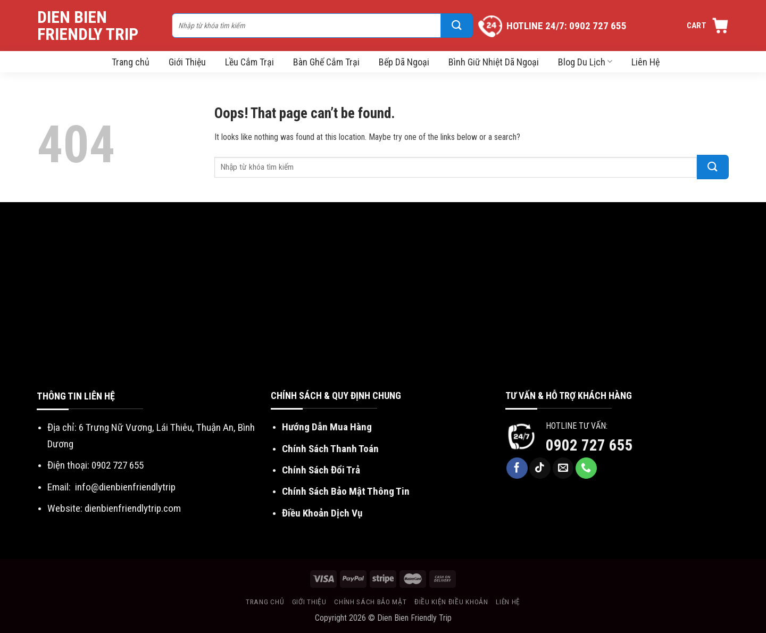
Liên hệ (508, 601)
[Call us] (586, 468)
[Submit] (457, 25)
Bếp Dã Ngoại (404, 62)
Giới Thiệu (187, 62)
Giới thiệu (309, 601)
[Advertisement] (383, 308)
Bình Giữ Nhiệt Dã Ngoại (493, 62)
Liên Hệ (645, 62)
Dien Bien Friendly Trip (87, 26)
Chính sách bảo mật (370, 601)
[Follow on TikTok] (540, 468)
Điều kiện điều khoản (451, 601)
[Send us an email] (563, 468)
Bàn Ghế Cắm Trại (326, 62)
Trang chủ (130, 62)
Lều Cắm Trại (249, 62)
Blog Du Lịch (585, 62)
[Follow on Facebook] (517, 468)
